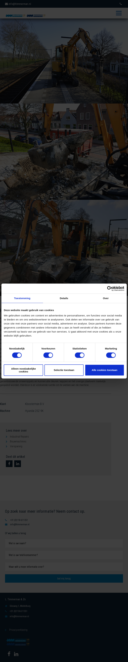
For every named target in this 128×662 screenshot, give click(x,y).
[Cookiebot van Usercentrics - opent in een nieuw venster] (109, 288)
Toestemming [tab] (22, 298)
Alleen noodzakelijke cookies (23, 370)
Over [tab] (106, 298)
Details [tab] (64, 298)
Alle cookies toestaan (104, 370)
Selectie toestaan (64, 370)
